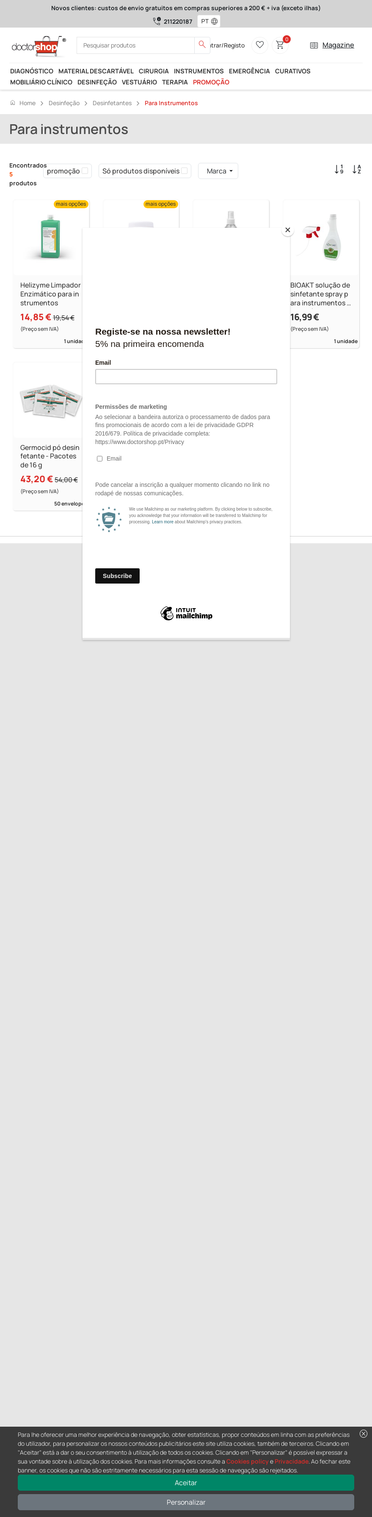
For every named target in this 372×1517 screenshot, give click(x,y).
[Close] (287, 229)
